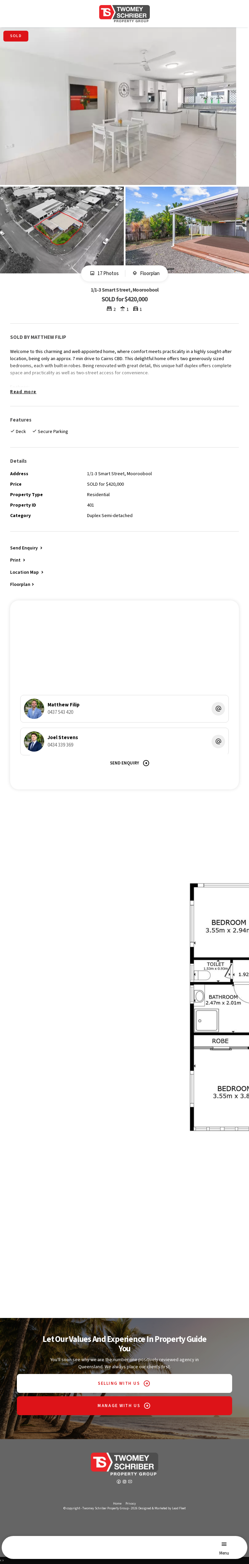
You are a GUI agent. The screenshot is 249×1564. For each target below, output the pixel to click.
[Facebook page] (119, 1482)
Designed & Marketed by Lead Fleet (162, 1508)
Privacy (131, 1503)
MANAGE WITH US (119, 1406)
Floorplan (146, 273)
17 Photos (104, 273)
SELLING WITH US (119, 1383)
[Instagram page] (125, 1482)
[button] (18, 560)
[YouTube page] (130, 1482)
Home (117, 1503)
